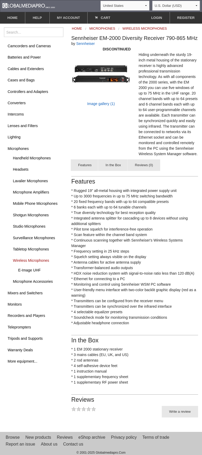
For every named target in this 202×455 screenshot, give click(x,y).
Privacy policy (124, 437)
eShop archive (91, 437)
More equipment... (22, 361)
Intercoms (16, 114)
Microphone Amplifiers (31, 192)
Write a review (180, 412)
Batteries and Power (24, 57)
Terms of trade (155, 437)
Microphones (18, 149)
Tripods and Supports (25, 338)
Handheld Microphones (32, 158)
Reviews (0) (144, 165)
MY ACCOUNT (68, 18)
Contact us (73, 444)
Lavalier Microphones (30, 181)
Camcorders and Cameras (29, 46)
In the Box (113, 165)
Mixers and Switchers (25, 293)
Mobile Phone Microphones (35, 203)
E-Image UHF (29, 270)
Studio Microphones (29, 226)
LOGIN (156, 18)
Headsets (20, 169)
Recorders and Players (26, 315)
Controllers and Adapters (28, 92)
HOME (12, 18)
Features (85, 165)
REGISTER (186, 18)
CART (102, 18)
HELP (37, 18)
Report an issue (20, 444)
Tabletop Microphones (31, 249)
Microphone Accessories (33, 281)
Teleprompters (19, 327)
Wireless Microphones (31, 260)
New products (38, 437)
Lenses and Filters (23, 126)
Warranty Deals (20, 350)
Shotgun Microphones (31, 215)
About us (49, 444)
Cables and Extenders (26, 69)
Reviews (65, 437)
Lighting (14, 137)
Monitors (15, 304)
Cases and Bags (21, 80)
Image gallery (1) (101, 104)
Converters (17, 103)
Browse (13, 437)
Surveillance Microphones (34, 238)
